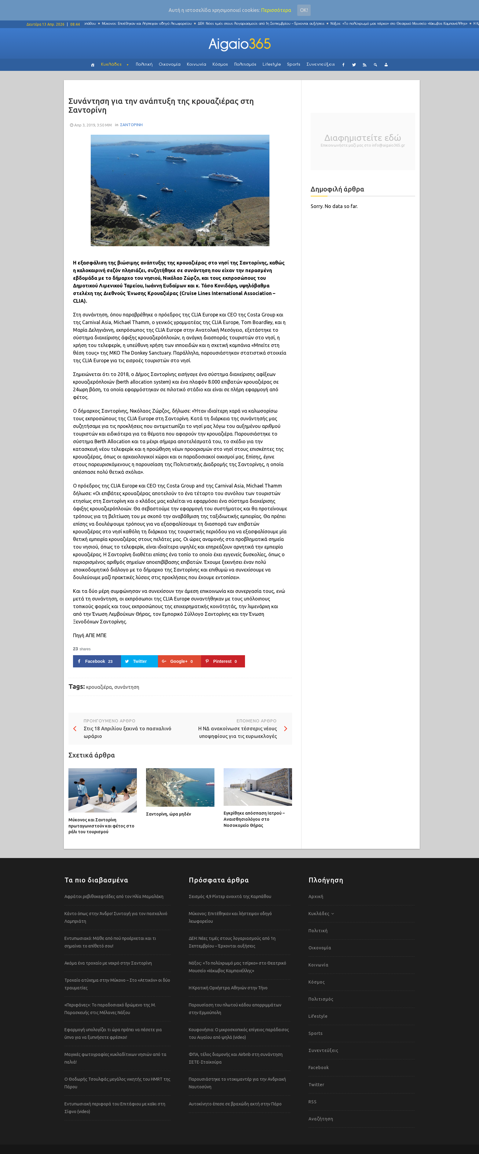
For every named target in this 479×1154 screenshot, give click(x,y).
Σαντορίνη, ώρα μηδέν (168, 814)
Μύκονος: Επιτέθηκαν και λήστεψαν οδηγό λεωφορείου (155, 23)
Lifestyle (272, 65)
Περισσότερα (276, 10)
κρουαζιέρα (99, 687)
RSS (313, 1101)
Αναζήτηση (321, 1118)
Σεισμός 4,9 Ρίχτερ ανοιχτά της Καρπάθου (230, 896)
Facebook (319, 1067)
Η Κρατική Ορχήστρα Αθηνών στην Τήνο (228, 987)
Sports (294, 65)
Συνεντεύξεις (321, 65)
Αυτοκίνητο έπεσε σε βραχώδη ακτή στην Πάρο (235, 1103)
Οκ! (304, 10)
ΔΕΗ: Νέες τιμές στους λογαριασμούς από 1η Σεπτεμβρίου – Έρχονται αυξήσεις (269, 23)
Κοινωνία (197, 65)
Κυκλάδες (111, 65)
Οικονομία (170, 65)
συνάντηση (126, 687)
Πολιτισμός (245, 65)
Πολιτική (144, 65)
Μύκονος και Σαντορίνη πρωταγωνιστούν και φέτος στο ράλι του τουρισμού (101, 825)
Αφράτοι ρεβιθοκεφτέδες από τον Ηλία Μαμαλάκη (113, 896)
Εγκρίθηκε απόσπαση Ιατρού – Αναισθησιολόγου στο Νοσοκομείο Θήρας (254, 819)
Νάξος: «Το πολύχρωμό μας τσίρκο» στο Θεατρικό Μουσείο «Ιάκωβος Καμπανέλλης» (406, 23)
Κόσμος (220, 65)
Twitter (316, 1084)
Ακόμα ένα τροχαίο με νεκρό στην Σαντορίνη (108, 963)
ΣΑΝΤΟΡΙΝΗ (131, 124)
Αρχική (316, 896)
